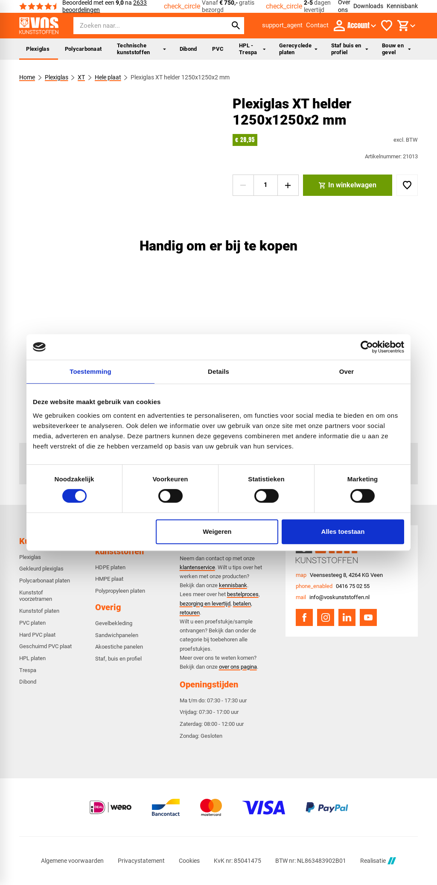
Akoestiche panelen (119, 646)
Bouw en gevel (396, 48)
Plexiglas (37, 49)
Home (27, 77)
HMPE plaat (109, 579)
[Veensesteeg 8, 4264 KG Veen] (339, 575)
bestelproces (243, 594)
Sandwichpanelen (116, 635)
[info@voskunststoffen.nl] (333, 597)
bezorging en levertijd (205, 603)
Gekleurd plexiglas (41, 568)
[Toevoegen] (407, 185)
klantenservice (197, 567)
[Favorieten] (387, 25)
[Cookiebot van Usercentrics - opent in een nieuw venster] (366, 347)
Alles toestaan (343, 531)
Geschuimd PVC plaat (45, 646)
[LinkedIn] (346, 617)
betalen (242, 603)
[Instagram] (325, 617)
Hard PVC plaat (37, 635)
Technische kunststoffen (141, 48)
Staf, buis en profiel (118, 658)
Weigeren (217, 531)
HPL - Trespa (252, 48)
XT (81, 77)
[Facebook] (304, 617)
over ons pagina (238, 667)
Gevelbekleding (113, 623)
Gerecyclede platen (298, 48)
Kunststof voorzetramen (35, 596)
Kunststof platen (39, 611)
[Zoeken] (142, 25)
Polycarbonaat (83, 49)
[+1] (288, 185)
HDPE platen (110, 567)
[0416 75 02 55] (333, 586)
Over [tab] (346, 371)
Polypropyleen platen (120, 591)
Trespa (27, 670)
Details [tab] (218, 371)
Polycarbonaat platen (44, 580)
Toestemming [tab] (90, 371)
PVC (218, 49)
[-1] (243, 185)
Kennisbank (402, 6)
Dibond (188, 49)
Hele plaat (108, 77)
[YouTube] (368, 617)
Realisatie (378, 861)
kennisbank (233, 585)
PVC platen (32, 623)
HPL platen (32, 658)
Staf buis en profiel (350, 48)
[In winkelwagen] (347, 185)
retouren (190, 612)
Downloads (368, 6)
